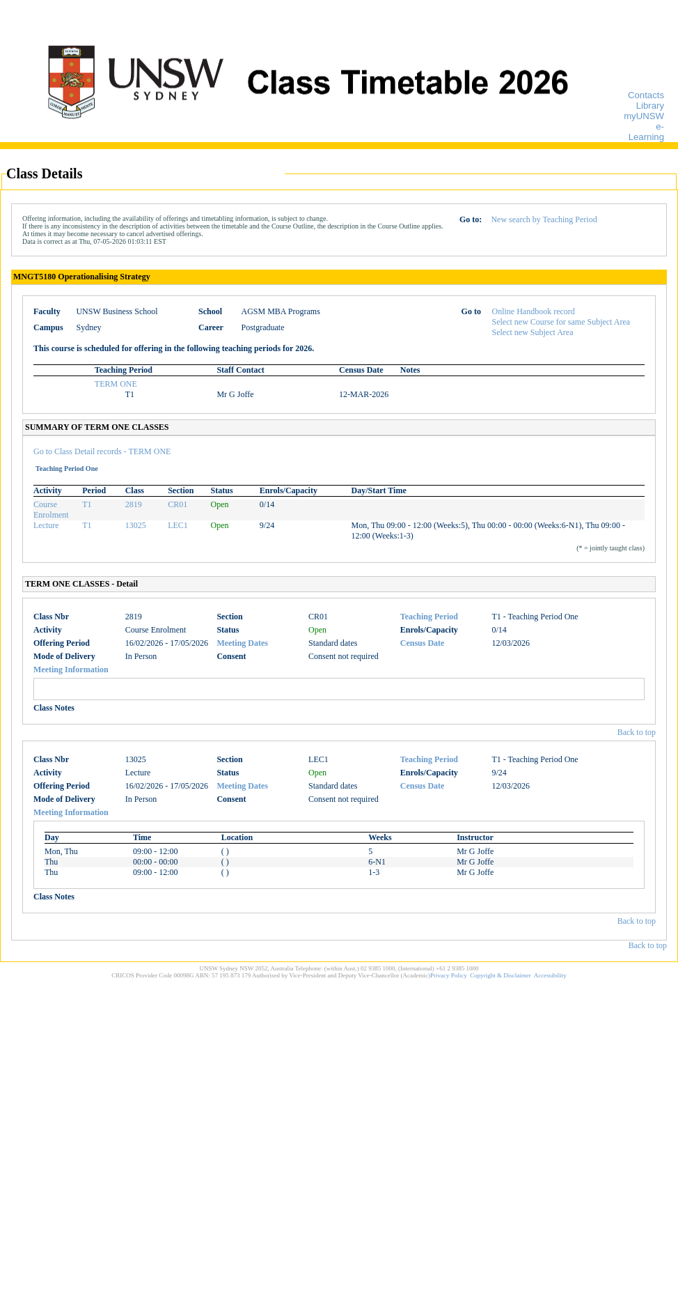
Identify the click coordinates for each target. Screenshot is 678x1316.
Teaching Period (429, 616)
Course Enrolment (51, 510)
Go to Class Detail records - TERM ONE (102, 451)
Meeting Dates (242, 643)
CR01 (177, 504)
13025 (135, 525)
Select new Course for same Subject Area (561, 322)
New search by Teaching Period (544, 219)
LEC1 (178, 525)
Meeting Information (71, 669)
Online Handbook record (533, 311)
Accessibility (550, 975)
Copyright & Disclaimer (500, 975)
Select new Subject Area (533, 332)
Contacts (646, 95)
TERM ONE (116, 384)
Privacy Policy (448, 975)
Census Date (422, 643)
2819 (133, 504)
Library (650, 105)
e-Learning (646, 131)
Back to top (636, 732)
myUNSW (644, 116)
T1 (86, 504)
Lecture (46, 525)
